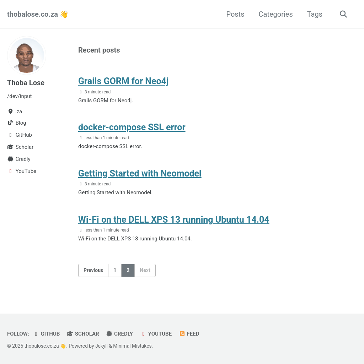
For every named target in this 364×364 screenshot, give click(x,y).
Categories (275, 14)
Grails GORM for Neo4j (123, 81)
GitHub (46, 334)
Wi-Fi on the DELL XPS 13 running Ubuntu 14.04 (173, 219)
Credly (119, 334)
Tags (314, 14)
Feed (189, 334)
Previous (93, 270)
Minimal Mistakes (132, 346)
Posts (235, 14)
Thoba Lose (25, 82)
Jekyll (101, 346)
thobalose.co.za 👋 (38, 14)
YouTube (156, 334)
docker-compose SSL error (132, 127)
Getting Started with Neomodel (140, 173)
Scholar (83, 334)
